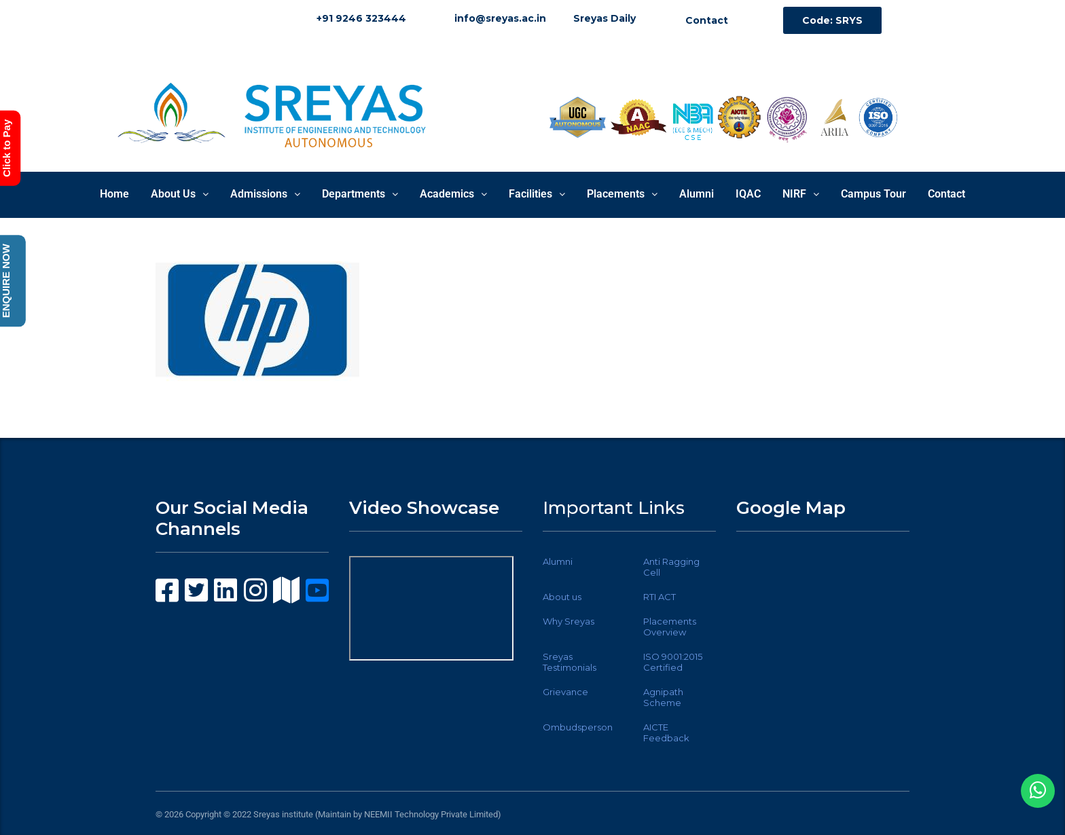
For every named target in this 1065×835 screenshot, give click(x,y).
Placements (622, 193)
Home (114, 193)
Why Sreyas (568, 621)
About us (562, 596)
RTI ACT (659, 596)
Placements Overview (669, 626)
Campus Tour (873, 193)
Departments (360, 193)
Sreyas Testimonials (569, 662)
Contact (946, 193)
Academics (453, 193)
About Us (180, 193)
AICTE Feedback (666, 732)
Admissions (265, 193)
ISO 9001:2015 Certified (672, 662)
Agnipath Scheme (663, 697)
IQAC (748, 193)
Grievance (565, 691)
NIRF (800, 193)
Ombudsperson (578, 727)
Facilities (537, 193)
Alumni (696, 193)
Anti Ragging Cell (671, 567)
